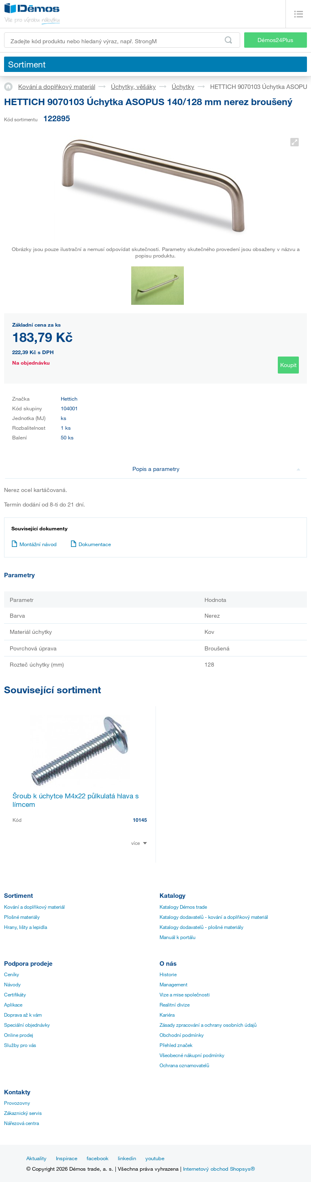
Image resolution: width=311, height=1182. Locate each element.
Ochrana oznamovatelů (184, 1065)
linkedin (127, 1158)
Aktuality (36, 1158)
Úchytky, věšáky (133, 86)
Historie (168, 974)
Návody (12, 984)
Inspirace (66, 1158)
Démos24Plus (275, 39)
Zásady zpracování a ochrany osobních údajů (208, 1025)
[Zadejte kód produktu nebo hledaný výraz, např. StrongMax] (122, 40)
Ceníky (11, 974)
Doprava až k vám (23, 1014)
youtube (154, 1158)
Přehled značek (176, 1045)
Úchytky (183, 86)
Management (173, 984)
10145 (140, 820)
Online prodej (18, 1035)
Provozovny (17, 1103)
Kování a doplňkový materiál (56, 86)
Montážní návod (34, 544)
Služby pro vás (20, 1045)
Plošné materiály (22, 917)
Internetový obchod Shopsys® (219, 1168)
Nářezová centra (21, 1123)
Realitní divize (175, 1004)
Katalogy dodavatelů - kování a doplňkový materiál (214, 917)
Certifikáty (15, 994)
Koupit (288, 364)
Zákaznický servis (23, 1113)
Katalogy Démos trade (183, 906)
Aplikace (13, 1004)
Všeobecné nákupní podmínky (192, 1055)
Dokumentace (90, 544)
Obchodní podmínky (182, 1035)
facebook (98, 1158)
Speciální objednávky (27, 1025)
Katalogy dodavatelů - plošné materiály (201, 927)
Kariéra (167, 1014)
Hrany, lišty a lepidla (25, 927)
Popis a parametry (216, 468)
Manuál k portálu (178, 937)
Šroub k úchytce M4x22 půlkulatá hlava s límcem (76, 800)
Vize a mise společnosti (185, 994)
